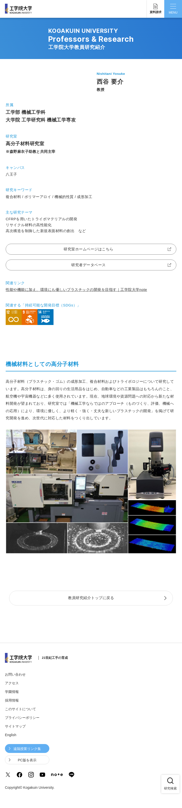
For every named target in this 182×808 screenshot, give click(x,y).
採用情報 (12, 700)
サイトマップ (15, 726)
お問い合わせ (15, 674)
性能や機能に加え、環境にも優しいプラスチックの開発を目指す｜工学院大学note (76, 290)
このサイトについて (20, 709)
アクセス (12, 683)
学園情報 (12, 692)
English (10, 735)
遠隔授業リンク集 (27, 749)
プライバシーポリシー (22, 718)
